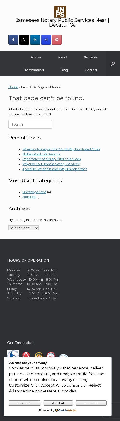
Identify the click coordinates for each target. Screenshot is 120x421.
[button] (113, 63)
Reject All (58, 403)
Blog (64, 70)
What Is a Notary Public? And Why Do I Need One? (61, 149)
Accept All (91, 403)
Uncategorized (34, 192)
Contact (91, 70)
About (62, 57)
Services (90, 57)
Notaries (29, 197)
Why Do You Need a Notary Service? (51, 164)
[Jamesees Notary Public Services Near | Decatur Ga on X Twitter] (24, 40)
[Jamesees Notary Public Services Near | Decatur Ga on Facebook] (13, 40)
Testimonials (34, 70)
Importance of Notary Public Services (52, 159)
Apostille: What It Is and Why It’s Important (55, 169)
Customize (24, 403)
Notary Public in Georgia (41, 154)
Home (36, 57)
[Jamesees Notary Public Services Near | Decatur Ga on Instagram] (46, 40)
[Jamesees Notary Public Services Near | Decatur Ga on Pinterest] (57, 40)
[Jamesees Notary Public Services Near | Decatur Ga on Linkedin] (35, 40)
